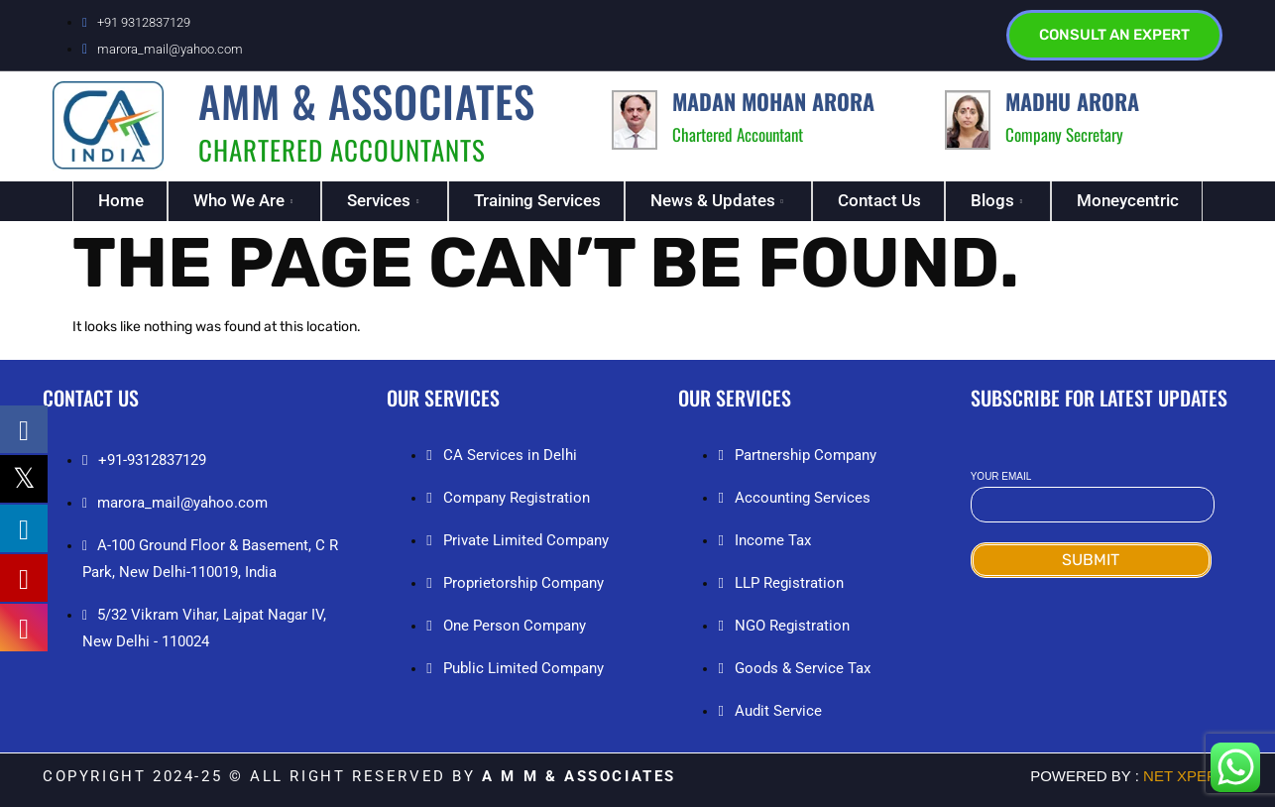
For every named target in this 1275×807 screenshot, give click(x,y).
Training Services (537, 200)
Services (385, 200)
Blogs (999, 200)
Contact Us (879, 200)
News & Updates (719, 200)
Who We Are (245, 200)
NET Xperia (1185, 775)
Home (121, 200)
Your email (1093, 491)
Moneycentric (1128, 200)
